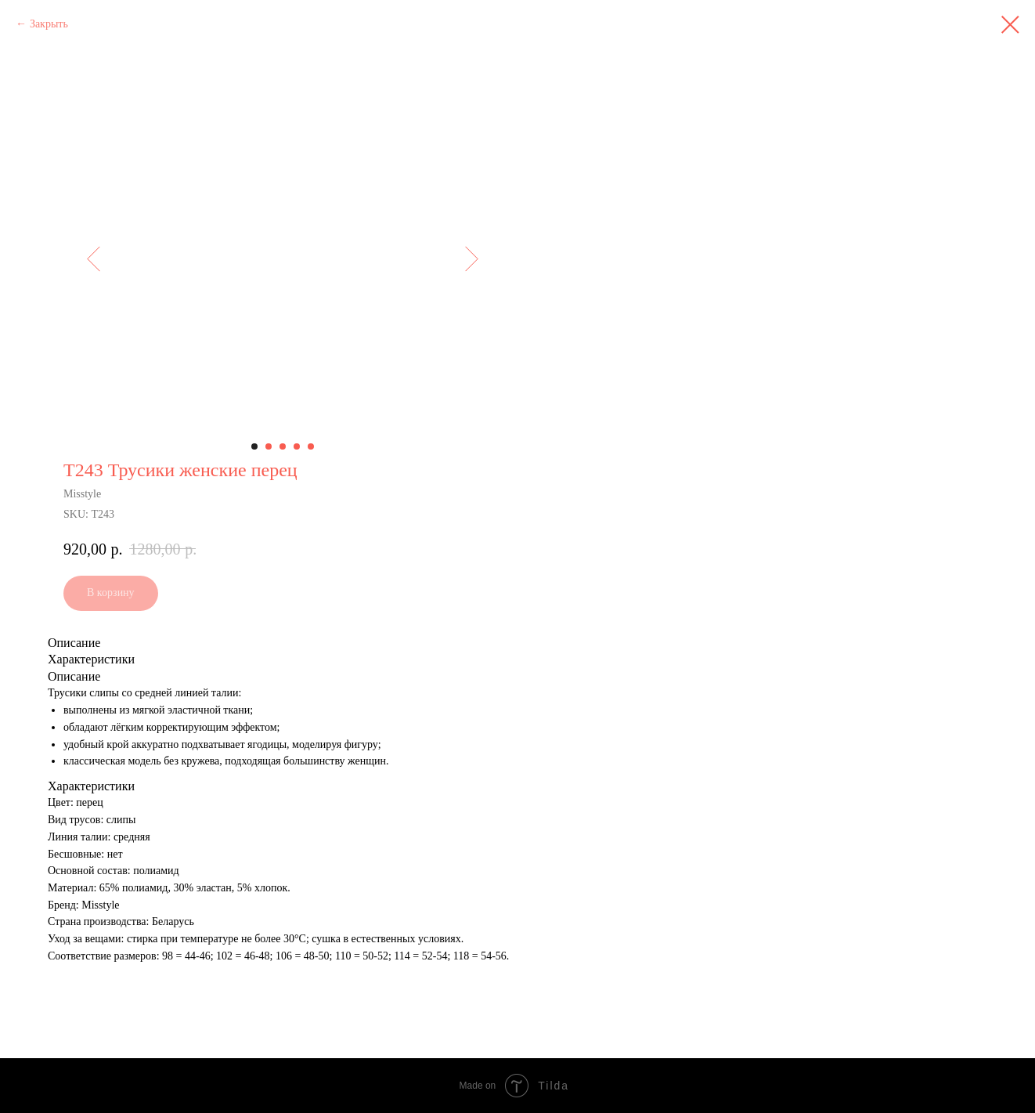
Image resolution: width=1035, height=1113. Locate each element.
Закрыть (49, 24)
